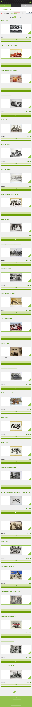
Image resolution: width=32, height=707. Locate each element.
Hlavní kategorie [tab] (5, 6)
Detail (16, 39)
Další (20, 17)
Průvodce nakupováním (16, 702)
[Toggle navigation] (30, 2)
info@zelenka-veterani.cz (17, 699)
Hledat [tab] (26, 6)
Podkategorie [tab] (16, 6)
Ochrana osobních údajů (16, 705)
